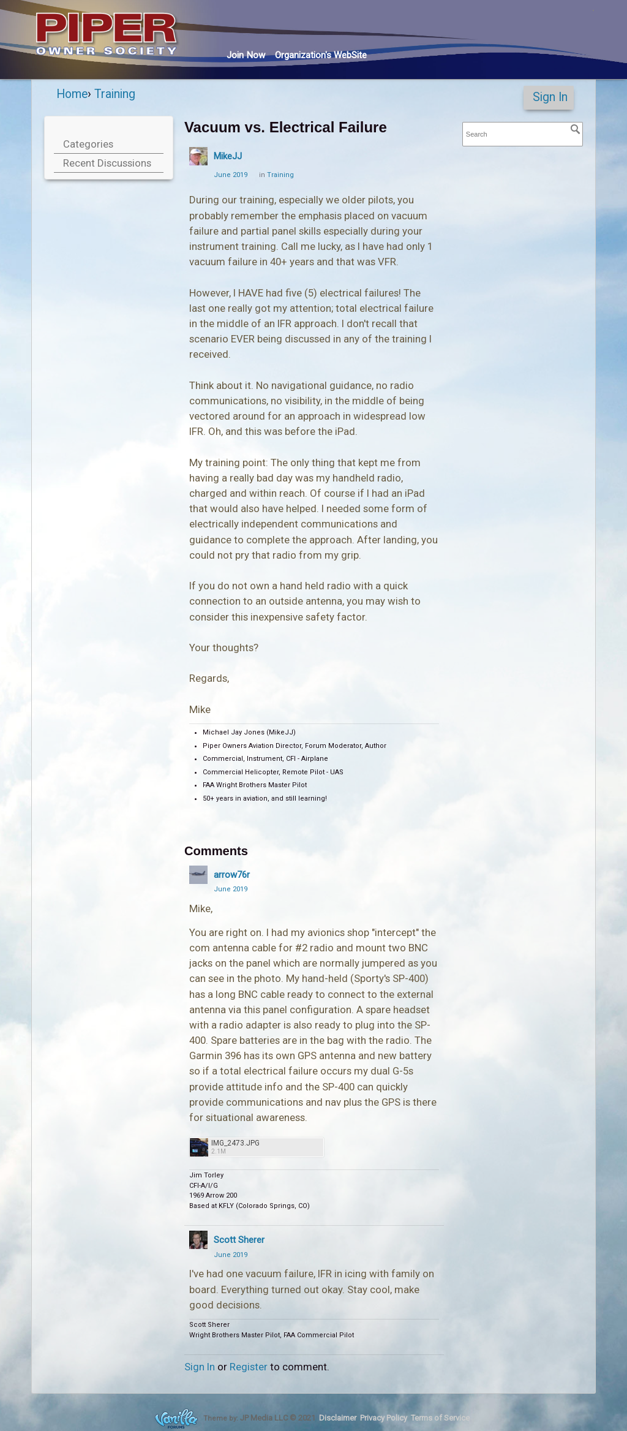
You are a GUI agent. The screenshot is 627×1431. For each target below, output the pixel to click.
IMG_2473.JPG (235, 1143)
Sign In (550, 97)
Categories (88, 144)
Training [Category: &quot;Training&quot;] (280, 175)
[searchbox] (522, 134)
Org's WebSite (321, 55)
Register (249, 1367)
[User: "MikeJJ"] (198, 156)
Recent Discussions (107, 163)
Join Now (246, 55)
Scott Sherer (239, 1239)
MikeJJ (228, 156)
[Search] (575, 129)
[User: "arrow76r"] (198, 875)
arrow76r (232, 874)
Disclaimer (337, 1417)
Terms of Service (440, 1417)
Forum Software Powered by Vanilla (176, 1418)
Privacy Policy (383, 1417)
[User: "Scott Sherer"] (198, 1240)
